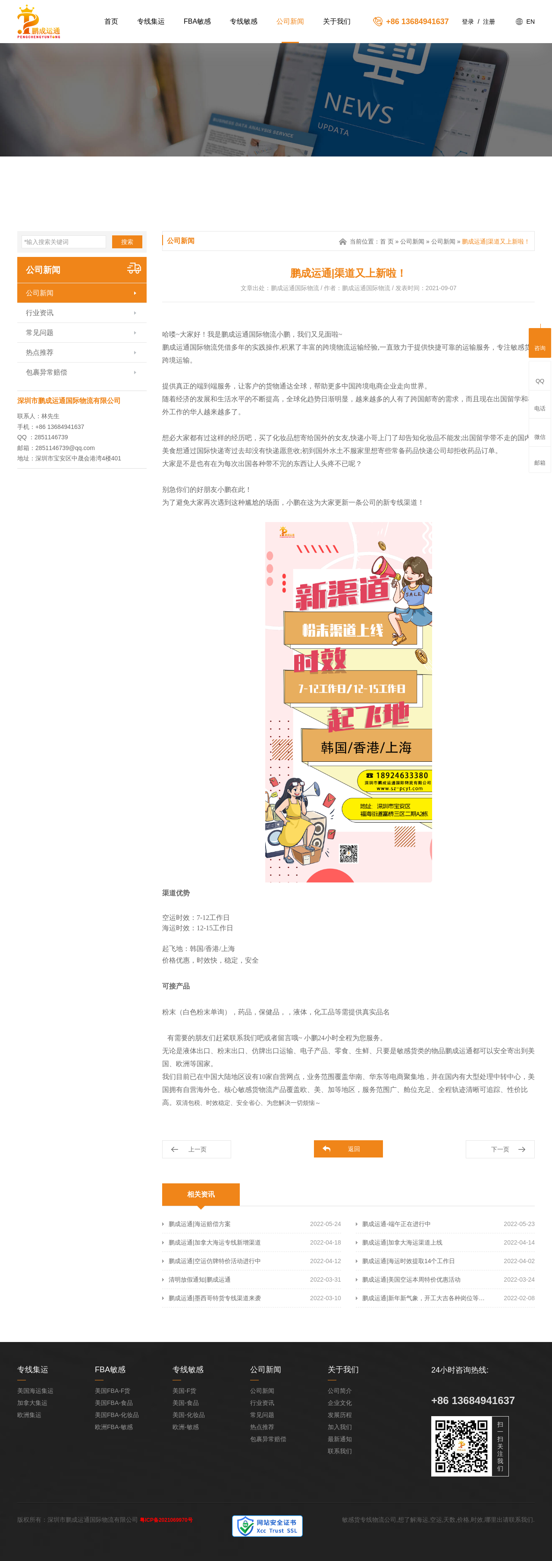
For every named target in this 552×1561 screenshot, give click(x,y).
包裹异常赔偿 (46, 372)
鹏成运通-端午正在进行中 (396, 1223)
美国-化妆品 (188, 1414)
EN (531, 21)
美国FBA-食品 (114, 1402)
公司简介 (340, 1390)
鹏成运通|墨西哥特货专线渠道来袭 (215, 1298)
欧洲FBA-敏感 (114, 1426)
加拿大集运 (32, 1402)
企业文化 (340, 1402)
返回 (354, 1148)
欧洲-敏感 (185, 1426)
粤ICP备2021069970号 (166, 1520)
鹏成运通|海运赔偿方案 (200, 1223)
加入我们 (340, 1426)
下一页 (500, 1149)
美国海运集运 (35, 1390)
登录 (468, 21)
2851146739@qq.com (65, 447)
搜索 (127, 241)
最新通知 (340, 1439)
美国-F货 (184, 1390)
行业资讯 (39, 312)
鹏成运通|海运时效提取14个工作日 (408, 1261)
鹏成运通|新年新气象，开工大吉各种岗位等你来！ (425, 1298)
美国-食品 (185, 1402)
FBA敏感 (197, 21)
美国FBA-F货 (112, 1390)
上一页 (197, 1149)
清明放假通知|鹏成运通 (200, 1279)
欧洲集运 (29, 1414)
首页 (111, 21)
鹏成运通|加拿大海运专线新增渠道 (215, 1242)
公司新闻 (290, 21)
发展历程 (340, 1414)
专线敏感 (243, 21)
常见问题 (39, 332)
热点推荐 (39, 352)
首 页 (387, 241)
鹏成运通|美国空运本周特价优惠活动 (411, 1279)
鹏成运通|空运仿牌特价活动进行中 (215, 1261)
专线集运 (151, 21)
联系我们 (340, 1451)
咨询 (540, 341)
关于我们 (337, 21)
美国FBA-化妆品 (117, 1414)
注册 (489, 21)
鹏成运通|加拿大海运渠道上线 (402, 1242)
